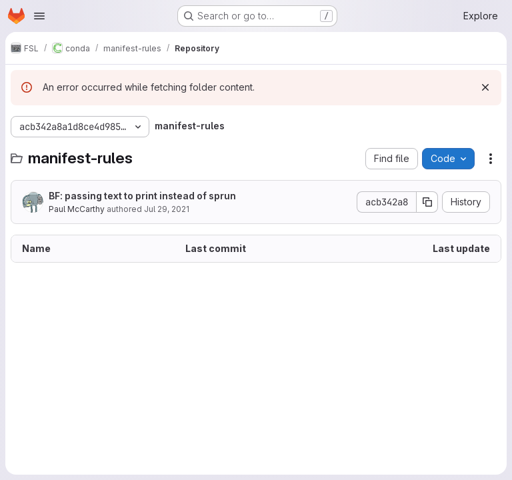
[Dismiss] (485, 87)
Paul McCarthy (77, 209)
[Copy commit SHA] (427, 202)
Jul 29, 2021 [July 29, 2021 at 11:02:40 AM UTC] (166, 209)
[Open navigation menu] (39, 16)
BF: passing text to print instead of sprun (142, 195)
